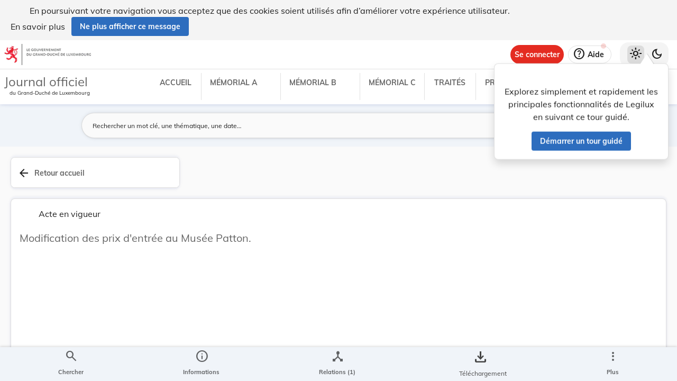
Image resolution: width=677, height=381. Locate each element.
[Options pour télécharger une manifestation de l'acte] (636, 319)
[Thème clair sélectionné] (635, 55)
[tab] (635, 184)
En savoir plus (38, 26)
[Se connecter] (537, 54)
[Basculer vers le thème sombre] (656, 55)
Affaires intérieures (527, 324)
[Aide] (589, 55)
